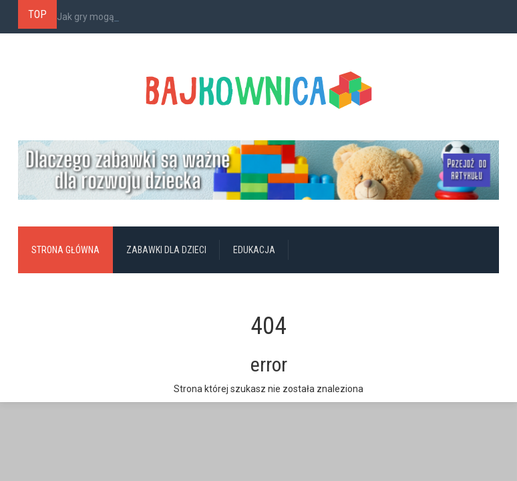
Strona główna (65, 250)
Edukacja (254, 250)
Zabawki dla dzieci (166, 250)
